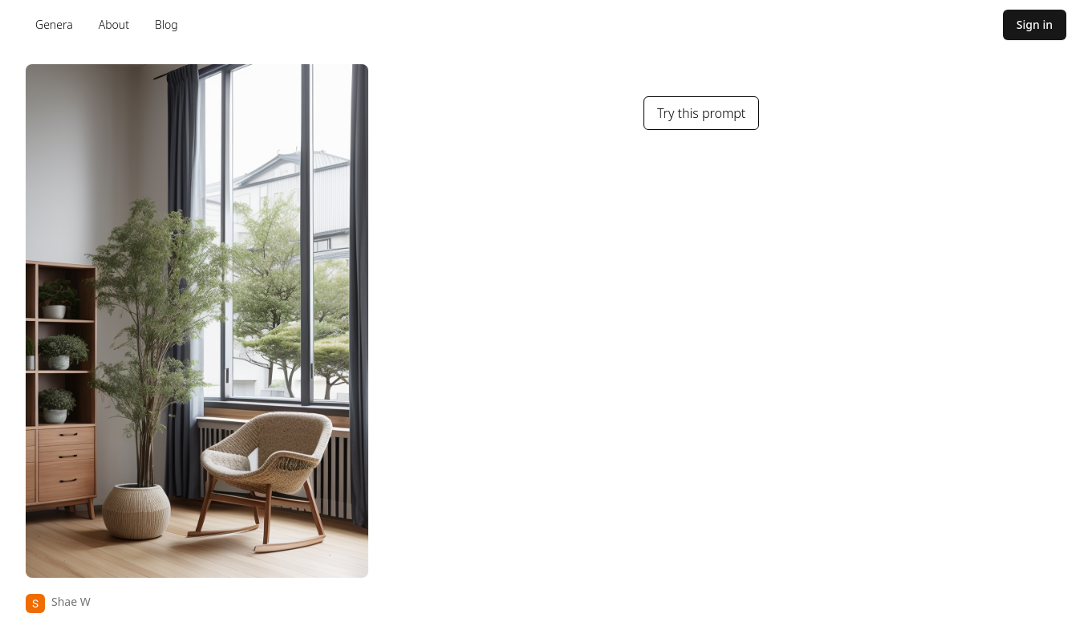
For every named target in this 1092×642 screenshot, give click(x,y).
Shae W (71, 601)
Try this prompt (701, 113)
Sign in (1035, 24)
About (114, 24)
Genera (54, 24)
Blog (166, 24)
